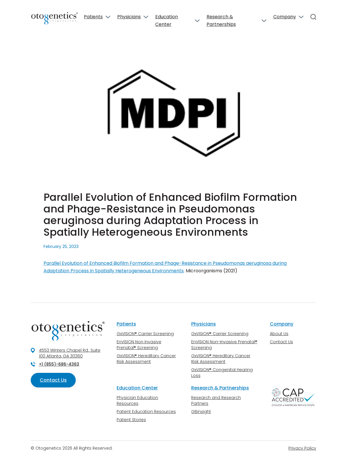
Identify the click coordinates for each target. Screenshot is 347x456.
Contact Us (53, 380)
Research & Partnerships (221, 20)
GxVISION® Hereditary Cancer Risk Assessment (146, 358)
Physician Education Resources (137, 400)
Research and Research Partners (216, 400)
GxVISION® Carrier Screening (145, 334)
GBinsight (201, 411)
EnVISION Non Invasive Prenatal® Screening (139, 345)
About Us (279, 334)
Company (284, 16)
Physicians (129, 16)
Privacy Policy (302, 448)
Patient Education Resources (146, 411)
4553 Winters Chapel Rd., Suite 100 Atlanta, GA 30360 (69, 353)
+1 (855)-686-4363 (59, 364)
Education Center (166, 20)
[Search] (313, 17)
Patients (93, 16)
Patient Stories (131, 420)
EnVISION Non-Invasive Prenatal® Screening (224, 345)
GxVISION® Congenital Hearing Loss (222, 372)
